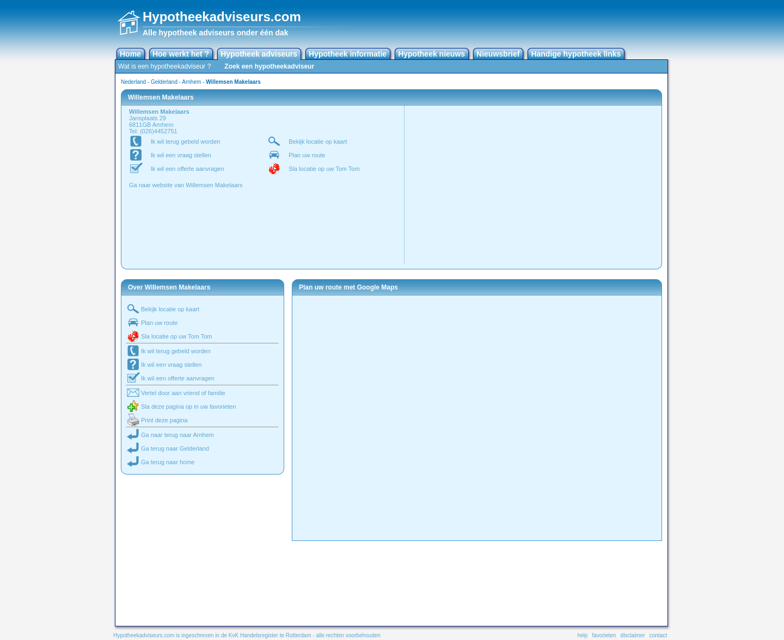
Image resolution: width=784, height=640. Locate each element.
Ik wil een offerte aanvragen (187, 168)
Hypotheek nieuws (431, 54)
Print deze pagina (164, 420)
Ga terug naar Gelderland (175, 448)
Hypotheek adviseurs (258, 54)
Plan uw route (307, 155)
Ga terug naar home (167, 462)
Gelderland (164, 82)
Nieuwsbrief (497, 54)
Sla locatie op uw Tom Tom (324, 168)
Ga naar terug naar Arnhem (177, 435)
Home (130, 54)
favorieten (604, 635)
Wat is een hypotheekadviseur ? (164, 66)
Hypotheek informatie (348, 54)
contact (658, 635)
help (582, 635)
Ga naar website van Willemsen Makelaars (185, 185)
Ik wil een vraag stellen (181, 155)
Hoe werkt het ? (180, 54)
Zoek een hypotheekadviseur (269, 66)
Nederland (133, 82)
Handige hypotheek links (576, 54)
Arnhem (191, 82)
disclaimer (633, 635)
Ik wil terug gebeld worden (185, 141)
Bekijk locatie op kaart (318, 141)
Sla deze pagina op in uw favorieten (188, 406)
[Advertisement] (540, 21)
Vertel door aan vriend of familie (183, 393)
